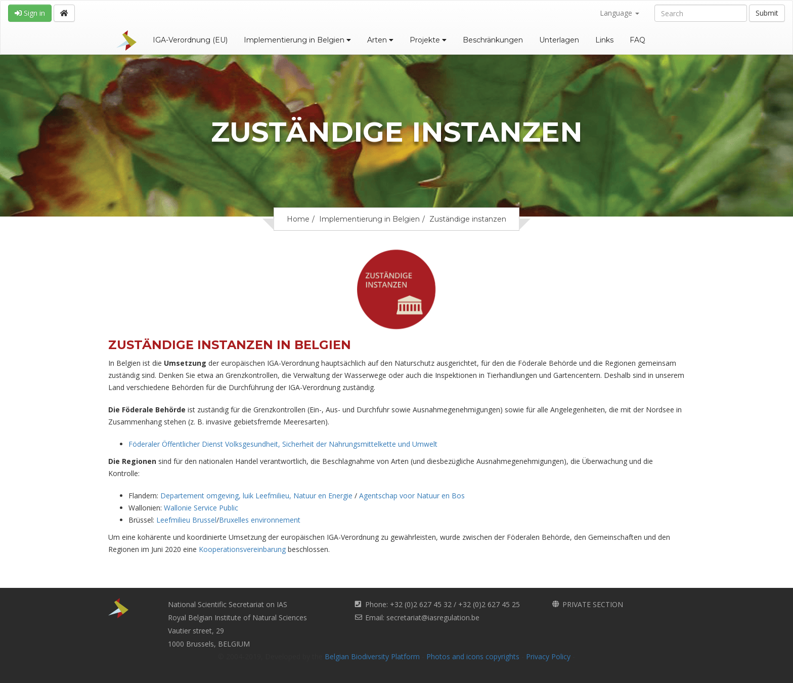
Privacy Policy (548, 656)
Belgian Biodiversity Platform (372, 656)
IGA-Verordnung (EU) (190, 40)
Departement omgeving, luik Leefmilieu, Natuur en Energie (257, 495)
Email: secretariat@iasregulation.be (422, 617)
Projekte (428, 40)
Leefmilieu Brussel (186, 520)
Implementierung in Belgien (297, 40)
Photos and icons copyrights (472, 656)
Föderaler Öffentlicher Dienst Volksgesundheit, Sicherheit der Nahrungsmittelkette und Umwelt (282, 444)
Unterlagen (559, 40)
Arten (380, 40)
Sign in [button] (30, 13)
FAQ (637, 40)
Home (298, 219)
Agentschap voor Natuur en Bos (412, 495)
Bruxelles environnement (259, 520)
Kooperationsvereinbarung (242, 549)
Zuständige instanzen (467, 219)
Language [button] (619, 13)
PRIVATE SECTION (592, 604)
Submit (767, 13)
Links (604, 40)
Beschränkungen (493, 40)
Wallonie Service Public (201, 508)
